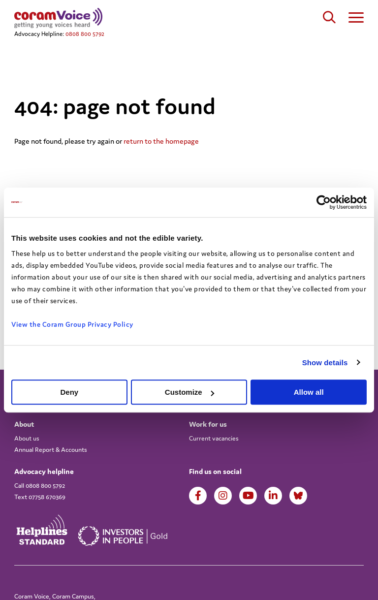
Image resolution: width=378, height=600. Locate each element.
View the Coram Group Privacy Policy (72, 324)
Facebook (198, 496)
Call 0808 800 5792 (39, 485)
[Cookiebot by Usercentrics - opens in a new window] (324, 202)
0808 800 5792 (84, 33)
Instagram (223, 496)
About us (26, 438)
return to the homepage (161, 141)
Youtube (248, 496)
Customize (189, 392)
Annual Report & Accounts (50, 449)
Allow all (309, 392)
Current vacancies (214, 438)
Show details (325, 362)
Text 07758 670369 (39, 497)
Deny (69, 392)
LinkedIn (273, 496)
